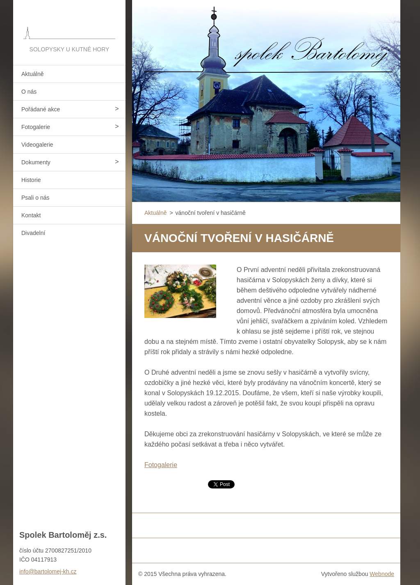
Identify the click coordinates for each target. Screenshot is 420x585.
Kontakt (31, 215)
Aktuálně (32, 74)
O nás (29, 91)
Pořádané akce (40, 109)
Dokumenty (35, 162)
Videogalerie (37, 144)
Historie (31, 180)
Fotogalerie (35, 127)
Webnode (382, 574)
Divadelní (33, 233)
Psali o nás (35, 197)
